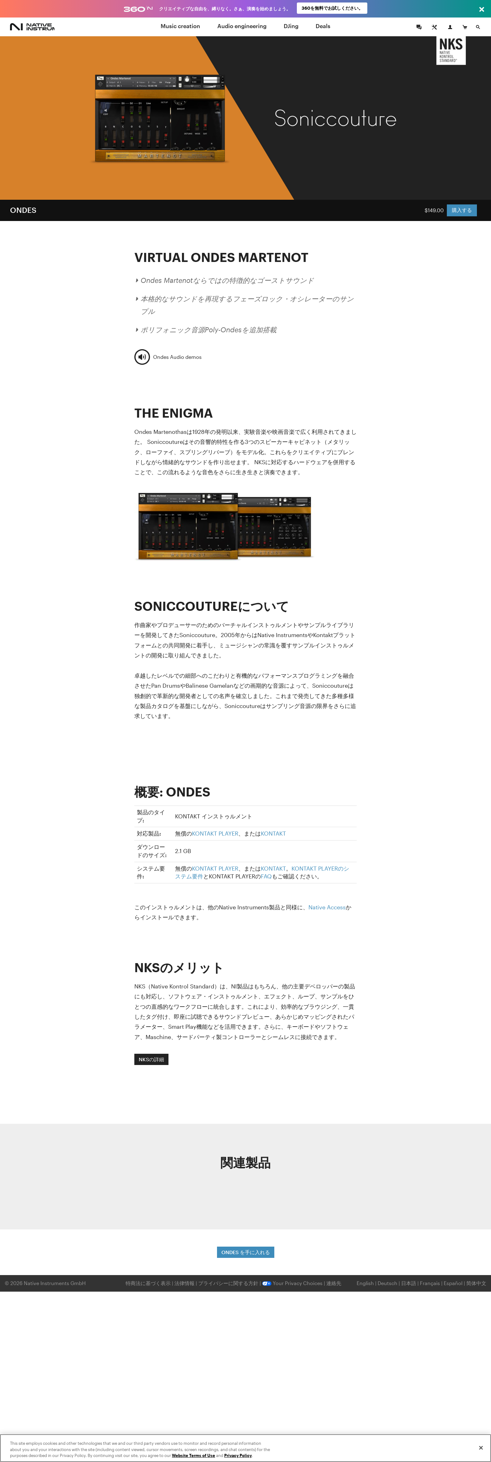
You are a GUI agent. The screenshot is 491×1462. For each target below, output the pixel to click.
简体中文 (476, 1283)
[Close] (481, 1447)
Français (430, 1283)
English (365, 1283)
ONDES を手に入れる (245, 1252)
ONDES (23, 209)
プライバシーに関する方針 (229, 1283)
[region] (245, 1448)
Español (453, 1283)
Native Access (327, 907)
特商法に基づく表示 (148, 1283)
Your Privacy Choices (292, 1283)
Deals (323, 26)
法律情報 (185, 1283)
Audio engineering (241, 26)
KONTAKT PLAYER (215, 833)
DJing (291, 26)
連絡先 (333, 1283)
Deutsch (387, 1283)
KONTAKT (273, 833)
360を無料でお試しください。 (332, 8)
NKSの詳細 (151, 1059)
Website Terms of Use (193, 1455)
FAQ (266, 876)
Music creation (180, 26)
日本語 (408, 1283)
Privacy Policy (238, 1455)
